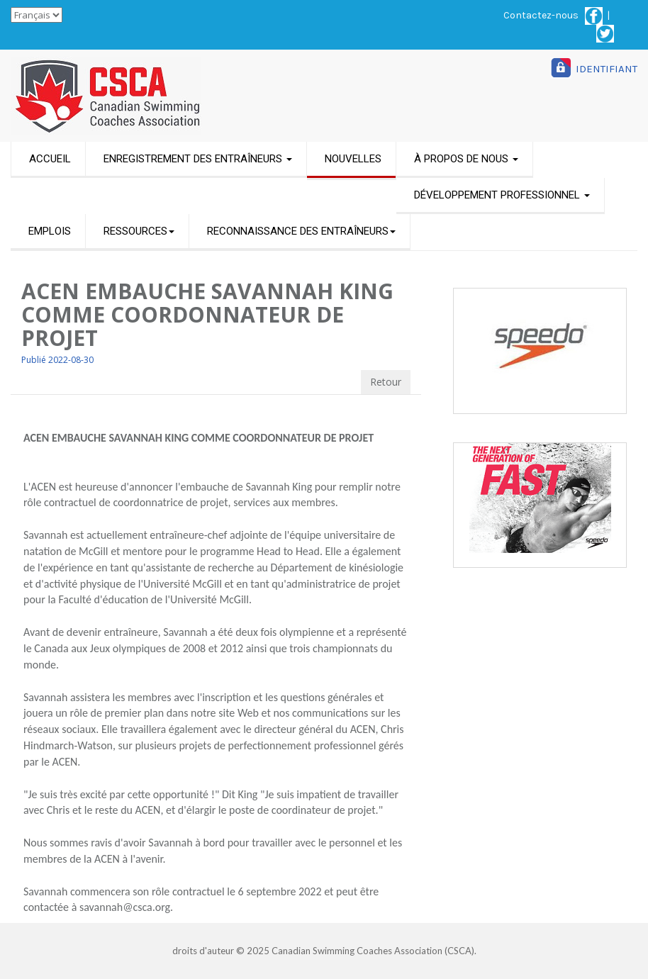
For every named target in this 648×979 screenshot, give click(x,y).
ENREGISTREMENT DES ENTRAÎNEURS (198, 158)
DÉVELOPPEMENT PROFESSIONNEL (502, 195)
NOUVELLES (353, 158)
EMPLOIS (49, 231)
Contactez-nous (541, 15)
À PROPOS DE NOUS (466, 158)
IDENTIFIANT (606, 68)
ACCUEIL (50, 158)
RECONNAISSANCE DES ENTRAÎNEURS (301, 231)
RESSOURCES (139, 231)
